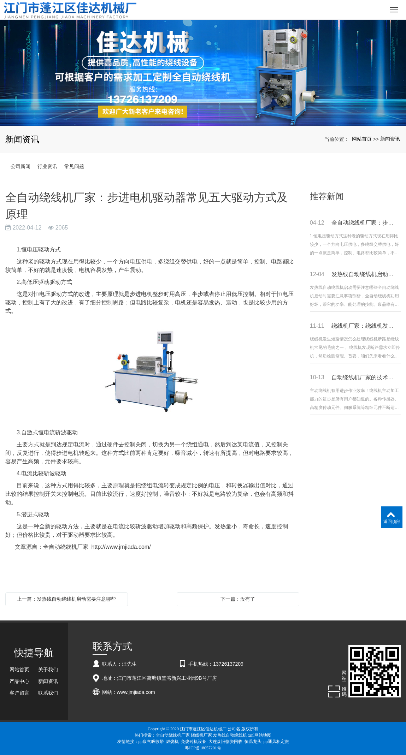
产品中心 (19, 681)
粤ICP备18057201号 (203, 747)
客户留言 (19, 693)
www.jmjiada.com (136, 692)
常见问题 (74, 166)
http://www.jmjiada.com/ (121, 547)
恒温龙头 (253, 741)
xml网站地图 (260, 735)
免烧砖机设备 (193, 741)
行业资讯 (47, 166)
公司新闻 (20, 166)
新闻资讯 (390, 139)
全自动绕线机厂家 (173, 735)
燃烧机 (172, 741)
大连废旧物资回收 (225, 741)
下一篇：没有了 (237, 599)
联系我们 (48, 693)
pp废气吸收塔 (151, 741)
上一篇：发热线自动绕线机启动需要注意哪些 (66, 599)
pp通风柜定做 (276, 741)
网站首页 (362, 139)
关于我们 (48, 669)
